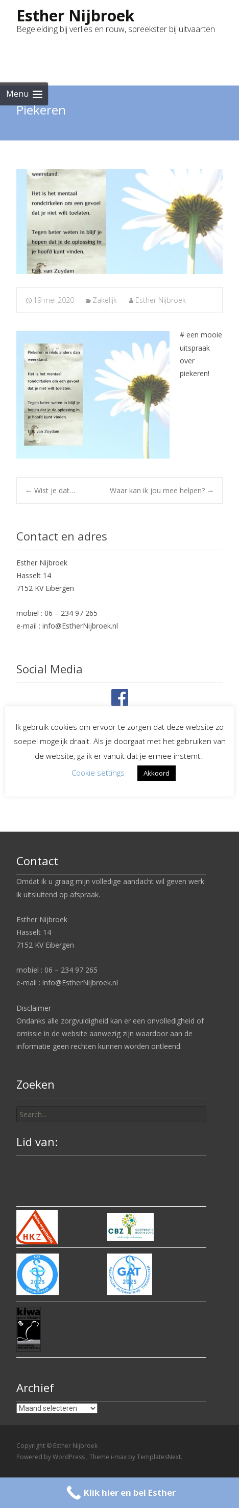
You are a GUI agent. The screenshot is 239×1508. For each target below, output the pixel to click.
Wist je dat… (50, 490)
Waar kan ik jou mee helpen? (162, 490)
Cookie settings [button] (98, 772)
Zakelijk (104, 300)
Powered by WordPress (51, 1457)
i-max (119, 1457)
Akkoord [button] (157, 773)
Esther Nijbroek (160, 300)
